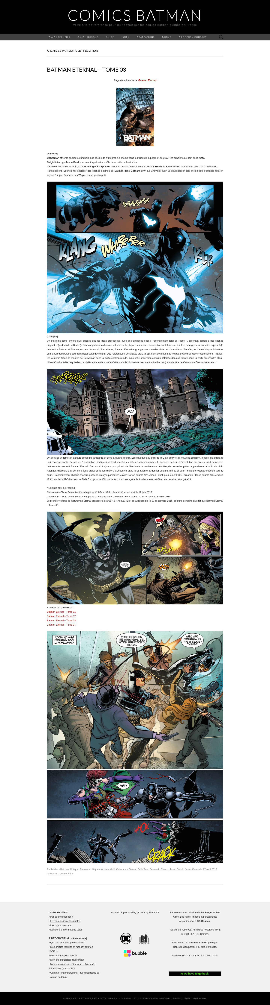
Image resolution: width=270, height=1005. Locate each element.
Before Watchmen (74, 959)
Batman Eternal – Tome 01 (61, 611)
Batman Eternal (147, 80)
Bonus (166, 37)
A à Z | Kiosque (88, 37)
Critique (74, 869)
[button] (195, 973)
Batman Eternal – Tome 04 (61, 624)
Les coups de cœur (60, 925)
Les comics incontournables (65, 921)
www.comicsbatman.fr (184, 955)
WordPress (108, 998)
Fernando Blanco (159, 869)
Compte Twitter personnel (64, 972)
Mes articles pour (63, 955)
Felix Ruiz (143, 869)
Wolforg (199, 998)
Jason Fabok (177, 869)
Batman (64, 869)
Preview (84, 869)
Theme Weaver (159, 998)
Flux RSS (154, 912)
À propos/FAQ (128, 912)
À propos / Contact (193, 37)
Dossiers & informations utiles (66, 929)
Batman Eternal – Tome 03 (86, 69)
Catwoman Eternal (126, 869)
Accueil (115, 912)
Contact (142, 912)
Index (125, 37)
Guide (110, 37)
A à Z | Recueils (59, 37)
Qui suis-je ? (57, 942)
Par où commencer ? (61, 916)
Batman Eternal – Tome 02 (61, 616)
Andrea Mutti (108, 869)
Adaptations (146, 37)
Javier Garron (192, 869)
